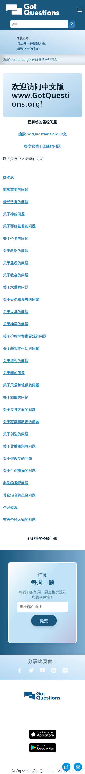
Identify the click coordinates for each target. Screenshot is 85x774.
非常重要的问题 (15, 189)
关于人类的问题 (15, 311)
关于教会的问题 (15, 274)
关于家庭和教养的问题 (21, 421)
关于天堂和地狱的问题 (21, 385)
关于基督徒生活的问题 (21, 348)
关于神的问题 (14, 214)
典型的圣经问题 (15, 482)
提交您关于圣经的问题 (42, 146)
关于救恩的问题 (15, 250)
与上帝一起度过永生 (31, 43)
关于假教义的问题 (17, 458)
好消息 (8, 177)
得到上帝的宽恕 (28, 49)
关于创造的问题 (15, 433)
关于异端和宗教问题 (19, 446)
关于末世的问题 (15, 287)
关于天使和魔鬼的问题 (21, 299)
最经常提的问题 (15, 201)
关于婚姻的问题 (15, 397)
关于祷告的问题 (15, 360)
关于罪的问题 (14, 372)
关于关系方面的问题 (19, 409)
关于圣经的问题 (15, 262)
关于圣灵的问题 (15, 238)
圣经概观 (10, 507)
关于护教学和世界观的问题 (24, 336)
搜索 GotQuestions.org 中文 (42, 133)
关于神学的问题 (15, 323)
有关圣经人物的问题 (19, 519)
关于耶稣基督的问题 (19, 226)
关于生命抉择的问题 (19, 470)
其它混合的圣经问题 (19, 495)
